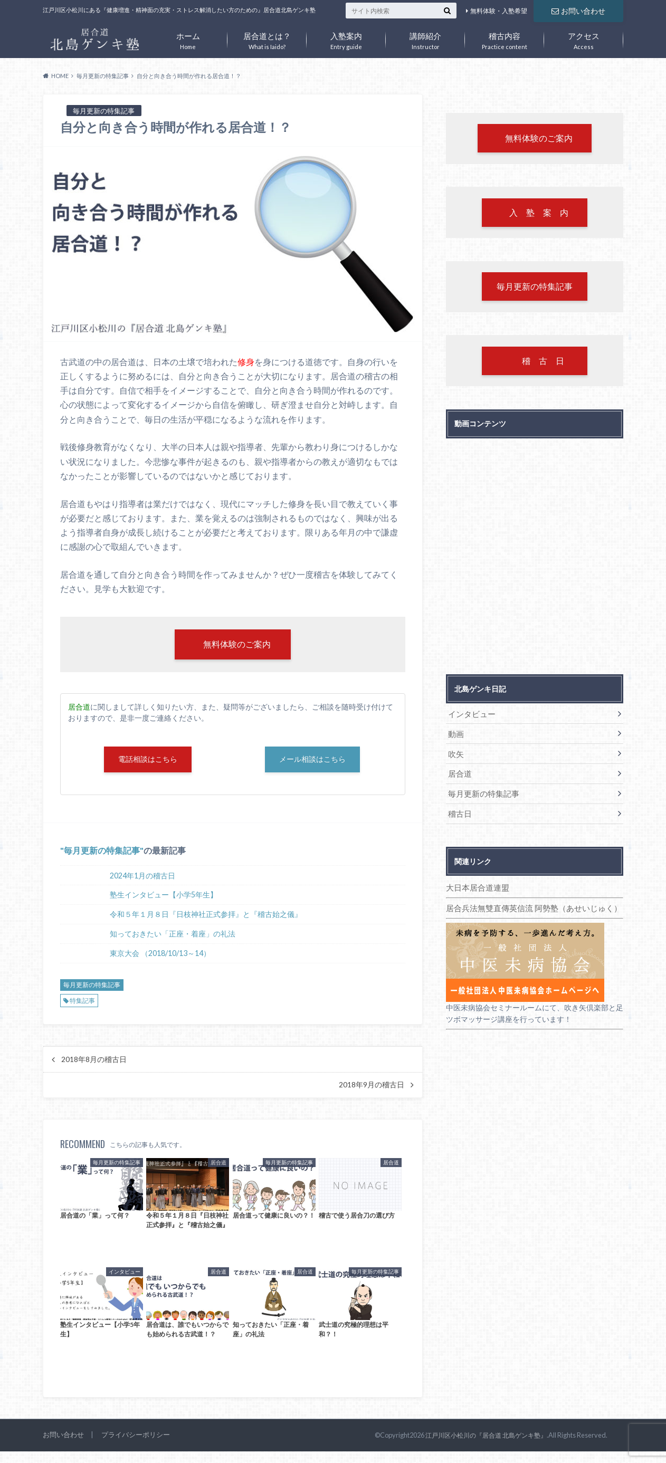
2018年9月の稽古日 (371, 1087)
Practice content (504, 38)
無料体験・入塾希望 (498, 11)
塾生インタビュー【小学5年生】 (163, 896)
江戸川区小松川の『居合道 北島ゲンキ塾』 (491, 1436)
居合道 (459, 773)
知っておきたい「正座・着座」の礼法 (172, 935)
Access (583, 38)
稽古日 (459, 812)
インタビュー (470, 714)
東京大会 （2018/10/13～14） (160, 955)
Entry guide (346, 38)
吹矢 (455, 753)
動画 (455, 734)
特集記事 (82, 1002)
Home (187, 38)
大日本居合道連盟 (475, 885)
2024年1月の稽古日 (142, 877)
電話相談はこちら (147, 760)
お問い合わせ (578, 10)
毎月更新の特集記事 (102, 852)
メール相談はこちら (312, 760)
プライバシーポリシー (135, 1436)
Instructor (425, 38)
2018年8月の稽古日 (94, 1061)
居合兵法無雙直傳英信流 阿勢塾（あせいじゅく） (528, 905)
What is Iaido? (267, 38)
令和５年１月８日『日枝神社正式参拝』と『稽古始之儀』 (206, 916)
